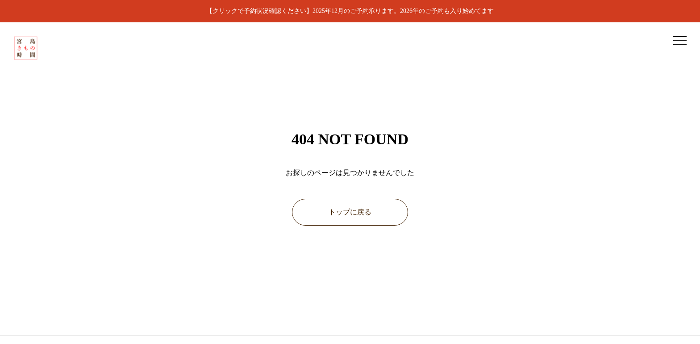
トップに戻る (350, 212)
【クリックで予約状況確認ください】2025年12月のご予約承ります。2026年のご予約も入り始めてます (350, 11)
